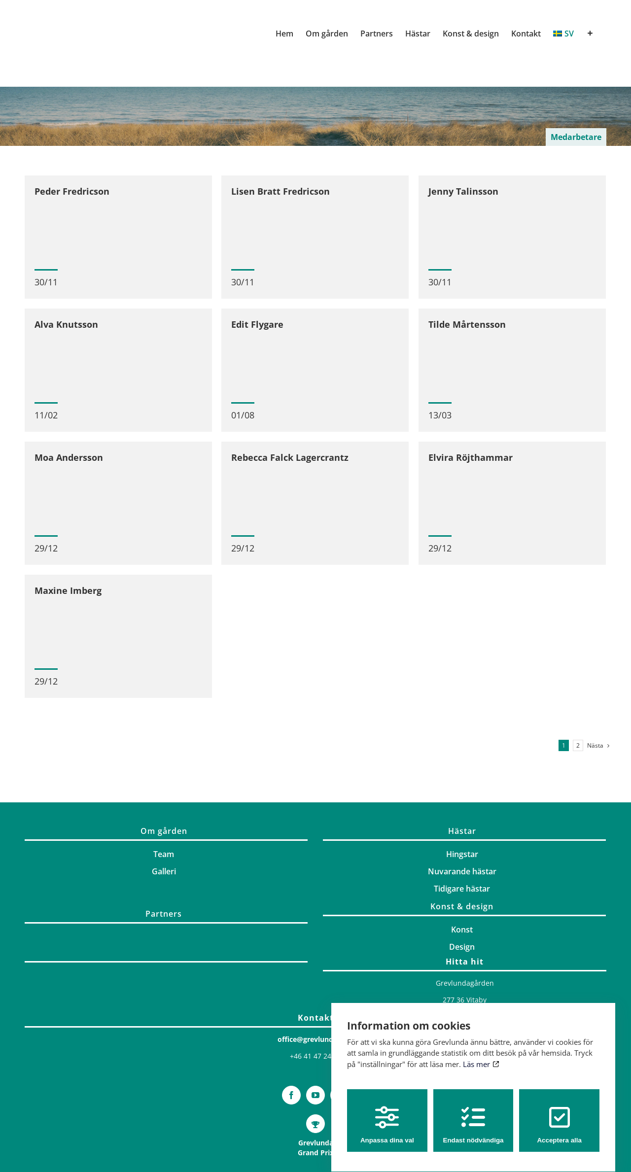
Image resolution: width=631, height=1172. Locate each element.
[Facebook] (291, 1121)
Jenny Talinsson (463, 191)
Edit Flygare (258, 326)
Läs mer (481, 1055)
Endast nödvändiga (473, 1115)
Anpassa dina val (387, 1115)
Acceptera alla (559, 1115)
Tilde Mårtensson (467, 326)
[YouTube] (315, 1121)
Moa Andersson (69, 461)
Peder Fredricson (72, 191)
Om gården (163, 857)
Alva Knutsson (66, 326)
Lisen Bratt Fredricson (280, 191)
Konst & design (461, 932)
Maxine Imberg (68, 596)
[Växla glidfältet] (590, 33)
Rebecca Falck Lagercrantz (290, 461)
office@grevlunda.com (316, 1065)
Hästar (462, 857)
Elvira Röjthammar (471, 461)
